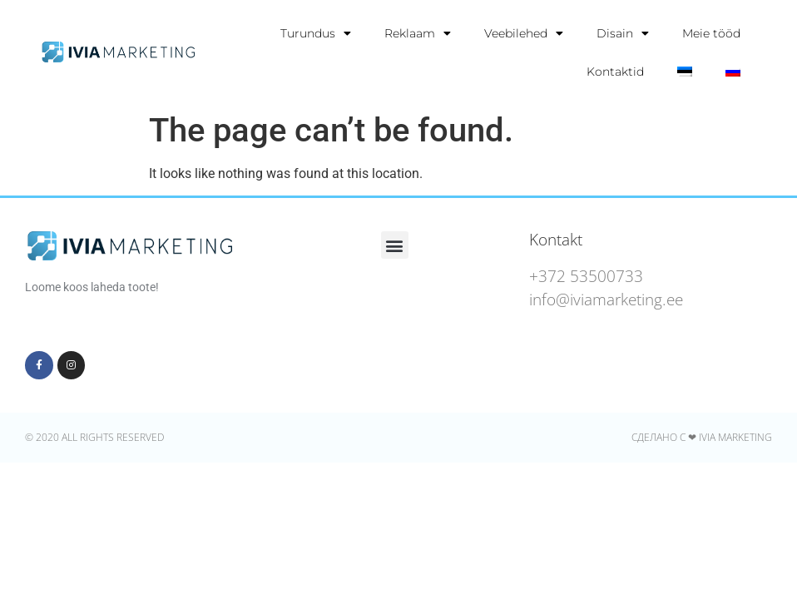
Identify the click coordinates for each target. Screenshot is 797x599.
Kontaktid (615, 71)
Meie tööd (711, 33)
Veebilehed (523, 33)
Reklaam (417, 33)
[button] (394, 245)
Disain (623, 33)
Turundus (315, 33)
